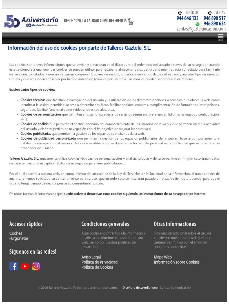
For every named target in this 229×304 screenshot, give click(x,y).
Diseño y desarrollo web (140, 288)
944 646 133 (188, 18)
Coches (15, 234)
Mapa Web (163, 257)
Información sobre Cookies (176, 262)
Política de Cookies (97, 268)
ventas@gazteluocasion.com (201, 29)
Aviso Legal (91, 257)
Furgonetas (18, 239)
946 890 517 (215, 18)
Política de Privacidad (99, 262)
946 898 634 (215, 24)
